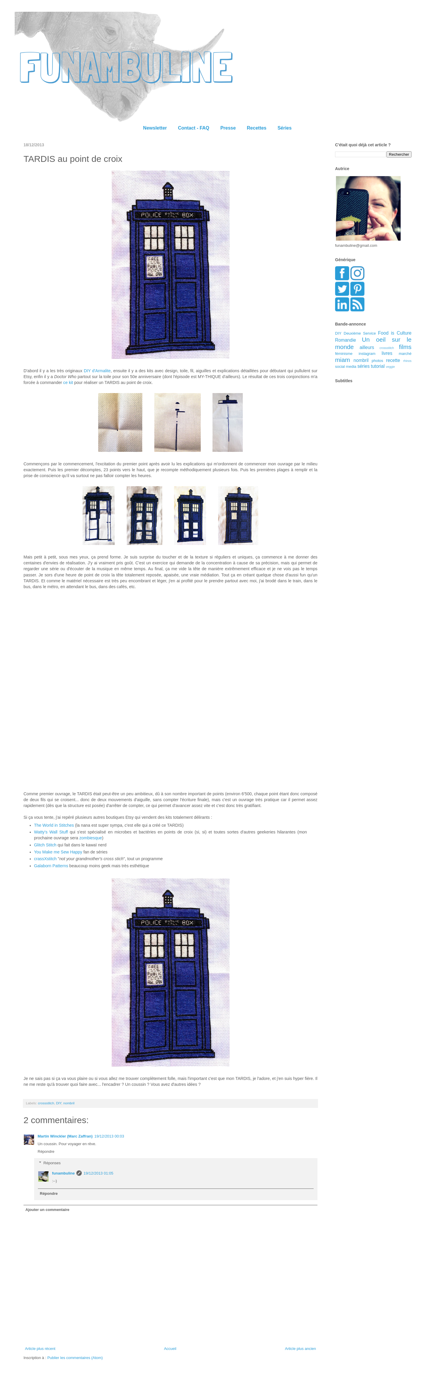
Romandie (345, 340)
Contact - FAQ (193, 127)
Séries (284, 127)
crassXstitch (45, 858)
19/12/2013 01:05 (98, 1173)
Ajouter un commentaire (48, 1209)
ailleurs (366, 347)
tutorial (378, 366)
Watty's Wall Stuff (51, 832)
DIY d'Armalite (97, 370)
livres (387, 353)
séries (363, 366)
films (405, 346)
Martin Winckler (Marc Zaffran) (65, 1136)
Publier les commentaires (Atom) (75, 1358)
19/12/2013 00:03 (109, 1136)
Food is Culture (394, 333)
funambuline (63, 1173)
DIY (58, 1103)
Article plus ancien (300, 1348)
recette (393, 360)
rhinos (407, 361)
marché (405, 353)
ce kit (68, 382)
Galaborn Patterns (51, 865)
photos (377, 360)
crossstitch (46, 1103)
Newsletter (155, 127)
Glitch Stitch (45, 845)
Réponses (52, 1163)
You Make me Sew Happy (58, 852)
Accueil (170, 1348)
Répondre (46, 1151)
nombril (68, 1103)
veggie (390, 366)
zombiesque (90, 838)
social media (345, 366)
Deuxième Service (360, 333)
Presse (228, 127)
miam (342, 359)
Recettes (257, 127)
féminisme (343, 353)
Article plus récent (40, 1348)
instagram (367, 353)
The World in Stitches (54, 825)
